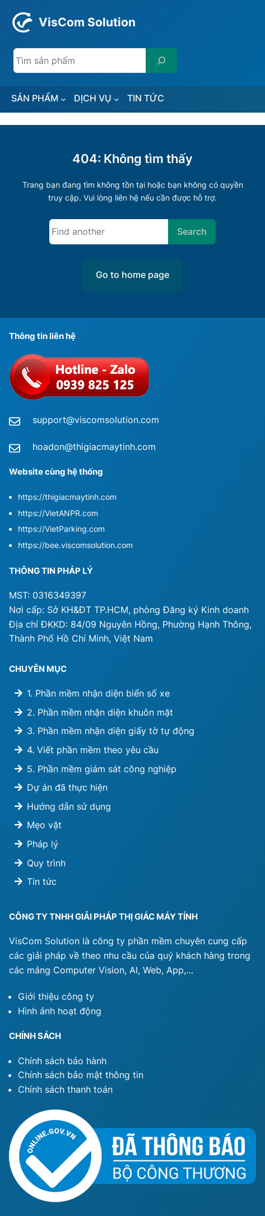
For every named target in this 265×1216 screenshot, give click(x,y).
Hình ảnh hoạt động (59, 1011)
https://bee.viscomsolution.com (75, 545)
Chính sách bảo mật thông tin (80, 1074)
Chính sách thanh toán (65, 1089)
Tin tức (42, 881)
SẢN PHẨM (34, 98)
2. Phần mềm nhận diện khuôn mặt (100, 712)
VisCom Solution (87, 22)
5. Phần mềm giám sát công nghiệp (101, 768)
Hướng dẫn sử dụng (69, 806)
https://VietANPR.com (58, 513)
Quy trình (46, 863)
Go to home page (132, 274)
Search (192, 231)
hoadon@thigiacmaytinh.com (94, 446)
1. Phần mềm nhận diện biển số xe (98, 693)
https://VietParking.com (61, 528)
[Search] (161, 60)
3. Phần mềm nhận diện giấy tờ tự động (110, 730)
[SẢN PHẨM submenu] (63, 99)
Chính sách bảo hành (62, 1060)
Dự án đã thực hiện (67, 787)
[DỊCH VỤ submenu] (116, 99)
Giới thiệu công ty (56, 996)
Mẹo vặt (44, 824)
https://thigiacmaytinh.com (67, 497)
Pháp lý (42, 844)
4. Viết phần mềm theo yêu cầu (93, 749)
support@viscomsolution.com (95, 419)
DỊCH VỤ (92, 98)
